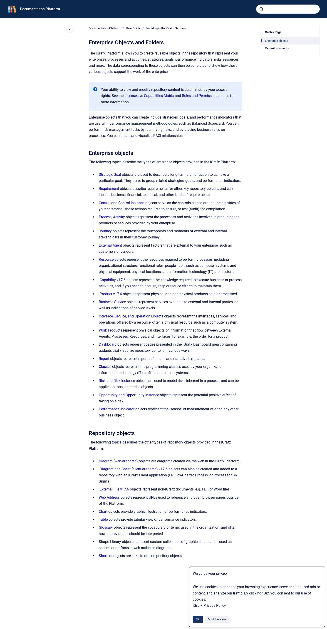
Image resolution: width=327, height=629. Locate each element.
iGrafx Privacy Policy (209, 605)
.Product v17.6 (110, 294)
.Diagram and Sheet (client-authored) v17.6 (133, 469)
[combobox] (288, 9)
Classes (105, 366)
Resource (106, 259)
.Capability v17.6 (112, 280)
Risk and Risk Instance (117, 381)
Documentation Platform (40, 9)
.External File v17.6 (114, 489)
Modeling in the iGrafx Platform (166, 28)
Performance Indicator (116, 409)
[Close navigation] (70, 29)
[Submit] (261, 9)
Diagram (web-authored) (118, 461)
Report (104, 359)
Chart (103, 511)
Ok (198, 619)
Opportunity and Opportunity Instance (129, 395)
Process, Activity (112, 217)
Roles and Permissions (200, 96)
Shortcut (105, 556)
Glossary (106, 527)
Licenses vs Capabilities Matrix (149, 96)
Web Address (109, 497)
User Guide (133, 28)
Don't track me (217, 619)
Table (103, 519)
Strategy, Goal (110, 174)
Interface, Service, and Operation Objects (131, 316)
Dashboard (107, 344)
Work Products (110, 330)
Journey (105, 231)
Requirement (109, 188)
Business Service (113, 302)
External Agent (110, 245)
